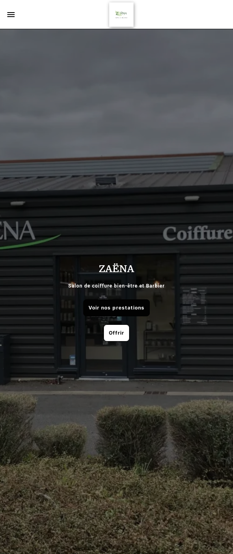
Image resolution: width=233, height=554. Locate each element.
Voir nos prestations (116, 308)
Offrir (116, 333)
